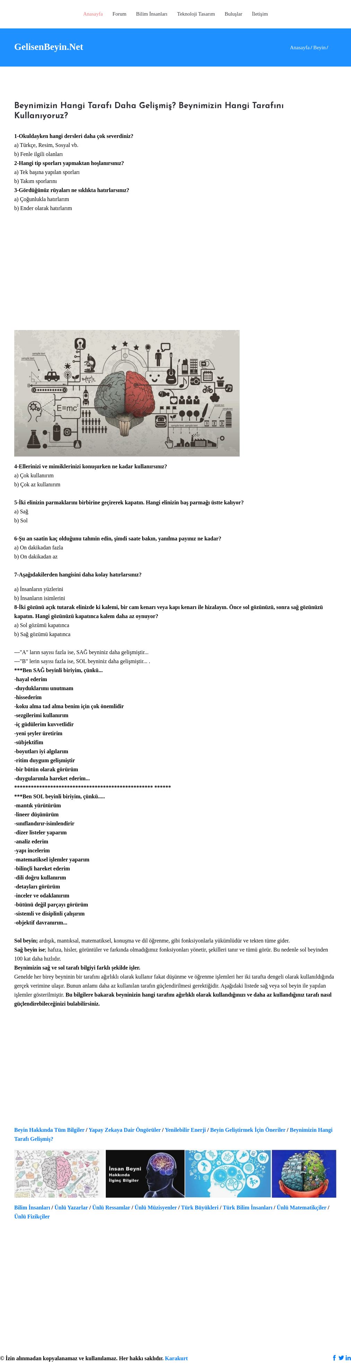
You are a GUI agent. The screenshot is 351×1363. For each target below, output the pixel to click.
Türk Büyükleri (200, 1207)
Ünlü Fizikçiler (32, 1216)
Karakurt (176, 1358)
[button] (196, 14)
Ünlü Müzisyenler (156, 1207)
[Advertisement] (175, 275)
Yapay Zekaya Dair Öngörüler (124, 1130)
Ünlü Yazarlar (71, 1207)
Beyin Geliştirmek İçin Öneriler (247, 1130)
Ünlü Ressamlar (111, 1207)
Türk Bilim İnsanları (247, 1207)
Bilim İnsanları (32, 1207)
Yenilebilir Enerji (185, 1130)
